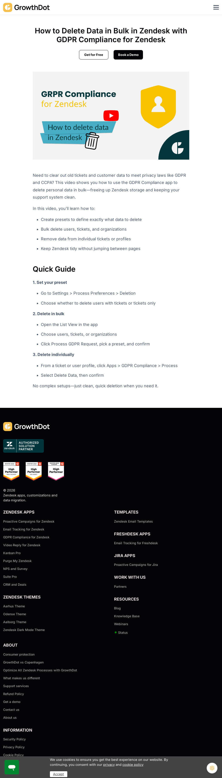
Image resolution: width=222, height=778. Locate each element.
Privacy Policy (14, 747)
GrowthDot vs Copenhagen (23, 662)
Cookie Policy (13, 755)
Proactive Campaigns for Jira (136, 565)
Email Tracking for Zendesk (23, 529)
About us (10, 717)
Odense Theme (14, 614)
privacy (109, 765)
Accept (58, 774)
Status (121, 632)
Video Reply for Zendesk (21, 545)
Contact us (11, 709)
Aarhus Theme (14, 606)
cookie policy (132, 765)
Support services (16, 686)
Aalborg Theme (14, 622)
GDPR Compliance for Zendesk (26, 537)
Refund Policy (13, 694)
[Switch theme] (212, 768)
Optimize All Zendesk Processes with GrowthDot (40, 670)
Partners (120, 586)
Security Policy (14, 739)
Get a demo (11, 702)
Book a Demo (128, 55)
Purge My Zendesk (17, 561)
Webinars (121, 624)
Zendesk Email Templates (133, 521)
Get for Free (93, 55)
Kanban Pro (12, 553)
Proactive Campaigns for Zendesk (28, 521)
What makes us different (21, 678)
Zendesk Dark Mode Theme (24, 630)
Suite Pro (10, 576)
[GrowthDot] (26, 7)
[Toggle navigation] (216, 7)
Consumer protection (19, 654)
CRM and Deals (14, 584)
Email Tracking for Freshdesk (136, 543)
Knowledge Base (127, 616)
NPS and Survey (15, 569)
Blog (117, 608)
